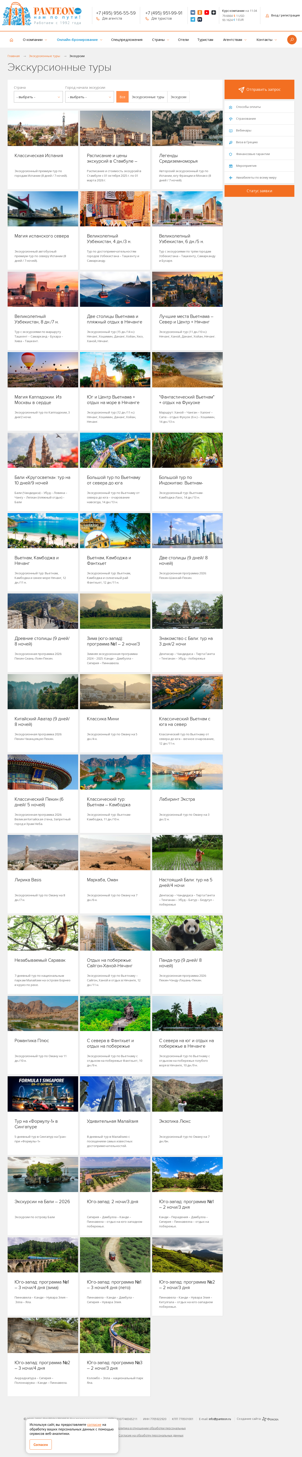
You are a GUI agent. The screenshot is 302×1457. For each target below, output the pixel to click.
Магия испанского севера (42, 236)
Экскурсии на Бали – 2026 (42, 1202)
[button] (122, 97)
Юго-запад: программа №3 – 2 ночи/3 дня (114, 1365)
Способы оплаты (245, 107)
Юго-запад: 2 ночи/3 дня (112, 1202)
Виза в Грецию (243, 142)
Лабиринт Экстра (177, 799)
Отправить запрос (259, 90)
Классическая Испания (39, 155)
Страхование (242, 118)
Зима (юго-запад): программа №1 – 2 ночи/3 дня (113, 644)
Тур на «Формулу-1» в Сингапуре (36, 1124)
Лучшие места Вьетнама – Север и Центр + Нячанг (186, 319)
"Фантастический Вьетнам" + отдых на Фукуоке (186, 399)
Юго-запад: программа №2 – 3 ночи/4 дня (42, 1365)
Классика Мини (103, 719)
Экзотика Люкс (175, 1121)
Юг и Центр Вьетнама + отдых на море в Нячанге (113, 399)
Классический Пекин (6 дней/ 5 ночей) (39, 802)
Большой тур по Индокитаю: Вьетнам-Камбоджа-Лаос (181, 483)
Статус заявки (259, 190)
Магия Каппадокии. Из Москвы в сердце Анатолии (38, 402)
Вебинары (240, 130)
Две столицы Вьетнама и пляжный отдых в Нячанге (114, 319)
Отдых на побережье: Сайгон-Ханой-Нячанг (110, 963)
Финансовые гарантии (249, 154)
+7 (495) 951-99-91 (163, 13)
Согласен (41, 1444)
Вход (283, 15)
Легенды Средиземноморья (178, 158)
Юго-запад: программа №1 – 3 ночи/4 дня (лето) (114, 1284)
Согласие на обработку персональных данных (151, 1435)
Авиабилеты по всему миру (253, 177)
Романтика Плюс (32, 1040)
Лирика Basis (28, 880)
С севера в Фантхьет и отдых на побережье (110, 1043)
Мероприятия (242, 166)
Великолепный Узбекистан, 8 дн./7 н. (37, 319)
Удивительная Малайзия (112, 1121)
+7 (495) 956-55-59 (116, 13)
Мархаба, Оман (102, 880)
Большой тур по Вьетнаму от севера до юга (113, 480)
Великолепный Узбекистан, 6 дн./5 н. (181, 238)
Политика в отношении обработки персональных (151, 1428)
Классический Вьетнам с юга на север (184, 721)
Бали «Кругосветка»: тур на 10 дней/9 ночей (42, 480)
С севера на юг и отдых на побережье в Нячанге (186, 1043)
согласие (94, 1424)
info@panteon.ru (220, 1419)
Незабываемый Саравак (40, 960)
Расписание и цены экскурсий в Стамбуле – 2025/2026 (112, 161)
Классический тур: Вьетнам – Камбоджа (108, 802)
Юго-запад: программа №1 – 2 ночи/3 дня (186, 1204)
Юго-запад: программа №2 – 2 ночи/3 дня (187, 1284)
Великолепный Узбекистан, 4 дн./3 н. (109, 238)
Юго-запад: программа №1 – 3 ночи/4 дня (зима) (42, 1284)
